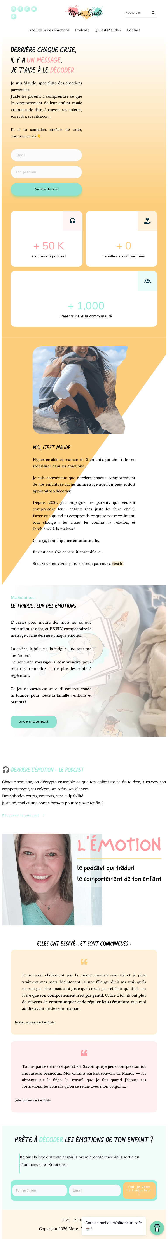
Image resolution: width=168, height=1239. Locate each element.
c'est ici (117, 563)
